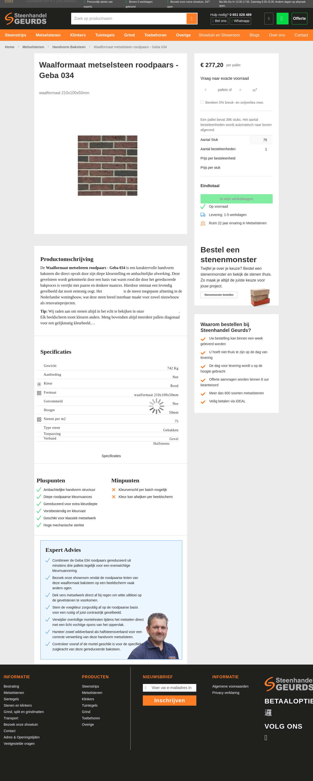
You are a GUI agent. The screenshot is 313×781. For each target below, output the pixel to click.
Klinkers (88, 699)
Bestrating (11, 686)
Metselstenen (14, 693)
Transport (11, 718)
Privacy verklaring (225, 693)
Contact (9, 731)
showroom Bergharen (162, 311)
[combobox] (129, 18)
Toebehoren (91, 718)
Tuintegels (90, 705)
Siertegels (11, 699)
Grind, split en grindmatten (24, 712)
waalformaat (113, 291)
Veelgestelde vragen (19, 744)
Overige (88, 724)
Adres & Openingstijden (22, 737)
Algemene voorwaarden (230, 686)
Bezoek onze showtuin (21, 724)
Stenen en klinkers (18, 705)
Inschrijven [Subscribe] (169, 700)
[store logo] (25, 18)
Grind (86, 712)
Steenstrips (90, 686)
